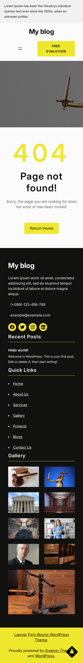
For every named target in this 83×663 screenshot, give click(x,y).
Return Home (41, 228)
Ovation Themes (59, 650)
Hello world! (18, 350)
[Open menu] (20, 49)
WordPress (44, 656)
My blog (41, 31)
